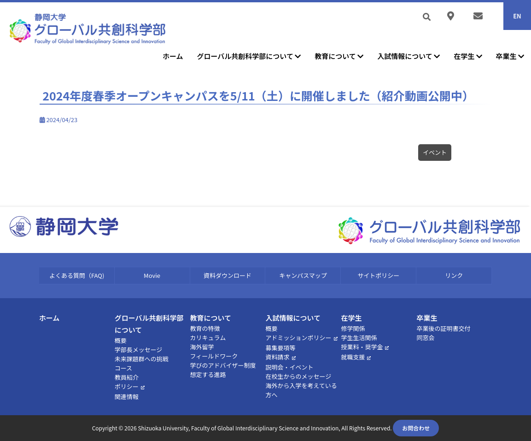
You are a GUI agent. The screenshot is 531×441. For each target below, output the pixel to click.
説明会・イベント (290, 367)
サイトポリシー (378, 275)
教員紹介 (127, 377)
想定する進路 (208, 374)
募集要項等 (281, 347)
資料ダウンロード (227, 275)
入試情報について (408, 56)
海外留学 (202, 346)
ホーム (173, 56)
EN (517, 16)
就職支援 (353, 357)
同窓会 (425, 337)
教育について (339, 56)
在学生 (468, 56)
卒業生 (510, 56)
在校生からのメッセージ (299, 376)
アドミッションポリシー (299, 337)
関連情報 (127, 396)
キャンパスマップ (303, 275)
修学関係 (353, 328)
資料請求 (278, 357)
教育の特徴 (205, 328)
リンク (454, 275)
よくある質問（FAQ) (76, 275)
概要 (121, 340)
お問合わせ (416, 428)
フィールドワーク (214, 356)
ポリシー (127, 386)
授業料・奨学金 (362, 346)
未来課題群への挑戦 (142, 358)
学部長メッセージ (139, 349)
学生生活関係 (359, 337)
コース (123, 368)
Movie (152, 275)
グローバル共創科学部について (249, 56)
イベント (435, 152)
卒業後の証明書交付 (443, 328)
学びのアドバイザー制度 (223, 365)
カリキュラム (208, 337)
